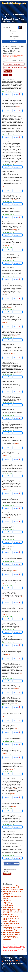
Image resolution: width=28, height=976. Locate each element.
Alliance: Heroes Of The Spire (12, 938)
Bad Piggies (6, 902)
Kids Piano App (7, 920)
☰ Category (13, 31)
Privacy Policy (17, 960)
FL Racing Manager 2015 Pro (11, 934)
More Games (7, 940)
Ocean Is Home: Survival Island (12, 927)
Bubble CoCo (7, 900)
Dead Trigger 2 (7, 893)
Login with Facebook (11, 864)
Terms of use (5, 962)
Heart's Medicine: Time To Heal (12, 913)
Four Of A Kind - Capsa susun (12, 929)
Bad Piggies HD (7, 904)
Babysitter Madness (13, 36)
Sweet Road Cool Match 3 (11, 936)
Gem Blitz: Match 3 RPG (10, 931)
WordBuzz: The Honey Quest (12, 909)
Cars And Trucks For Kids (10, 916)
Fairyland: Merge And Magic (11, 886)
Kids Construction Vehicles (11, 918)
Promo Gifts (13, 42)
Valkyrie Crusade (8, 905)
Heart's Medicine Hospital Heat (12, 911)
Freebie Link (19, 90)
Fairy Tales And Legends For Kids (13, 891)
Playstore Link (7, 873)
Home (13, 34)
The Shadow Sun (8, 914)
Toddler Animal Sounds (10, 922)
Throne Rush (7, 895)
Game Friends (13, 39)
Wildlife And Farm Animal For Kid (13, 889)
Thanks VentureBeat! (6, 548)
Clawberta (6, 925)
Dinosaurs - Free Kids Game (11, 888)
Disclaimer (13, 962)
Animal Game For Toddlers (11, 923)
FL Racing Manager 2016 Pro (11, 932)
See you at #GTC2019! (7, 527)
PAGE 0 (5, 74)
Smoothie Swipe (8, 907)
